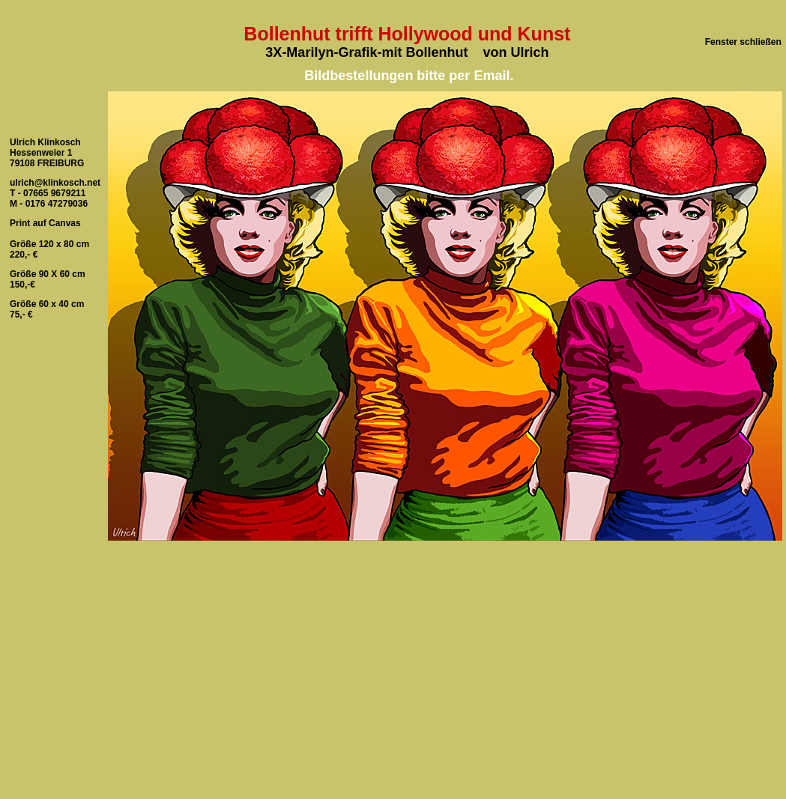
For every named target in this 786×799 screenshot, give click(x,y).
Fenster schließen (743, 42)
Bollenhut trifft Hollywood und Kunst (407, 33)
